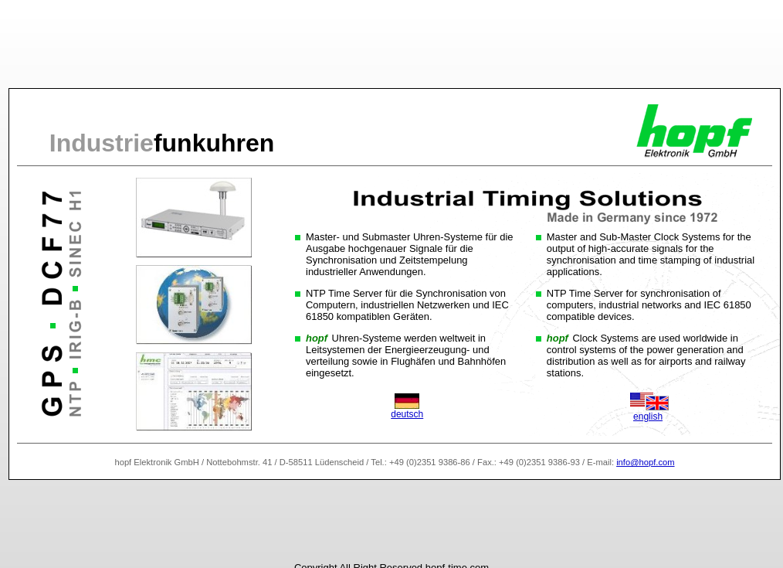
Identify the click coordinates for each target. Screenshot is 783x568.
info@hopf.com (645, 462)
